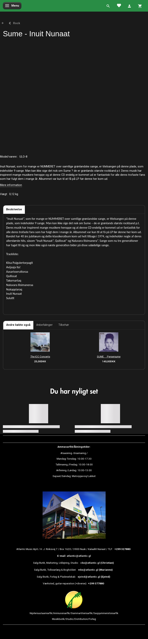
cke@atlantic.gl (90, 562)
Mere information (11, 185)
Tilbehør (63, 325)
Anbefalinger (44, 325)
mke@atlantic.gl (88, 569)
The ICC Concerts (40, 356)
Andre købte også (18, 325)
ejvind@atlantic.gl (89, 576)
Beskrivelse (14, 209)
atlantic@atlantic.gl (79, 555)
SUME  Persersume (108, 356)
